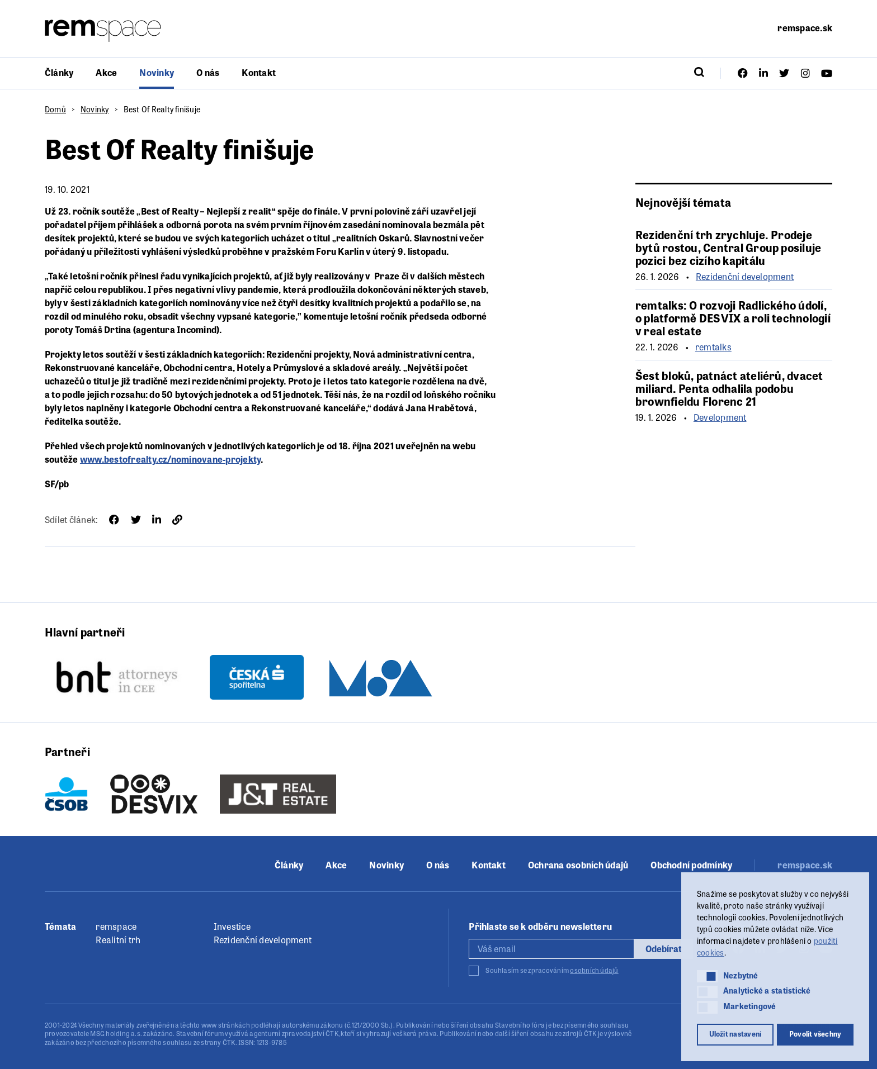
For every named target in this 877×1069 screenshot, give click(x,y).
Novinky (156, 72)
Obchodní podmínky (691, 865)
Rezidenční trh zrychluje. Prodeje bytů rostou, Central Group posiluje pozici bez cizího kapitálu (728, 247)
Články (59, 72)
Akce (106, 72)
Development (720, 417)
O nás (207, 72)
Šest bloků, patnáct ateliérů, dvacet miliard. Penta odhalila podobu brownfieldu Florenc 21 (729, 388)
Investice (232, 926)
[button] (707, 976)
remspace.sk (804, 27)
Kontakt (259, 72)
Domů (55, 109)
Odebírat (663, 948)
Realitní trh (118, 939)
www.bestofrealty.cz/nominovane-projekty (170, 459)
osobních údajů (594, 970)
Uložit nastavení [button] (735, 1034)
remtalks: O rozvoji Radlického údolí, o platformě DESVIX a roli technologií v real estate (733, 318)
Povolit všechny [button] (815, 1034)
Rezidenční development (745, 276)
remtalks (713, 347)
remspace (116, 926)
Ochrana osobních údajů (578, 865)
